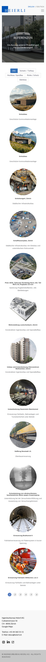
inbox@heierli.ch (15, 635)
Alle (14, 71)
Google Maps (7, 626)
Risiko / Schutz (33, 75)
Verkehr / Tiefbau (27, 71)
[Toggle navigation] (41, 10)
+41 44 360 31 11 (16, 632)
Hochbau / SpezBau (15, 75)
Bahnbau (23, 80)
